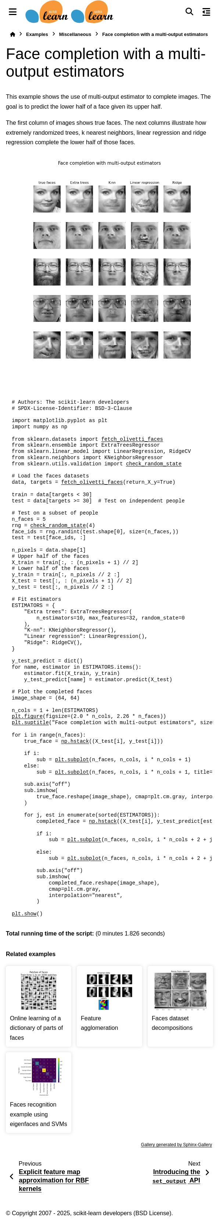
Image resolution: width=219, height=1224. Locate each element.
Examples (37, 34)
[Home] (12, 34)
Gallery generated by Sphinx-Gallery (176, 1144)
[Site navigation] (12, 12)
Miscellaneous (75, 34)
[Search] (189, 12)
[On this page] (206, 12)
